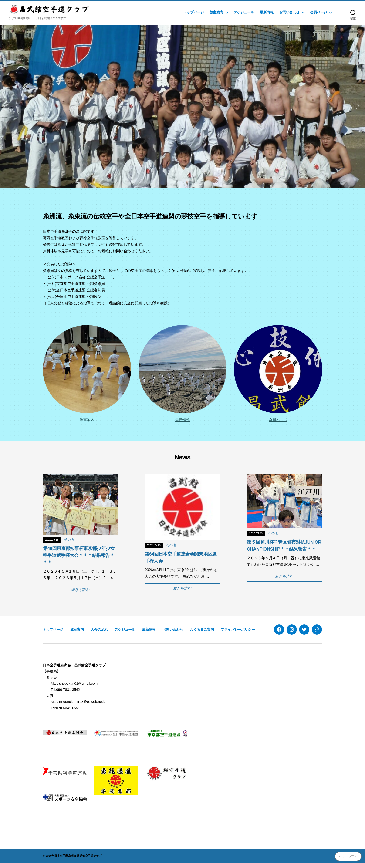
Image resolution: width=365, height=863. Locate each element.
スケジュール (244, 12)
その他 (69, 539)
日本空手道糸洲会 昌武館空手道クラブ (77, 855)
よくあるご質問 (202, 629)
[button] (7, 106)
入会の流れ (99, 629)
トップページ (193, 12)
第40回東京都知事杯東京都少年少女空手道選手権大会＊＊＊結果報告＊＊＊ (79, 555)
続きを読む (80, 590)
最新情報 (266, 12)
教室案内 (216, 12)
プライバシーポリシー (238, 629)
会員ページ (318, 12)
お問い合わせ (289, 12)
